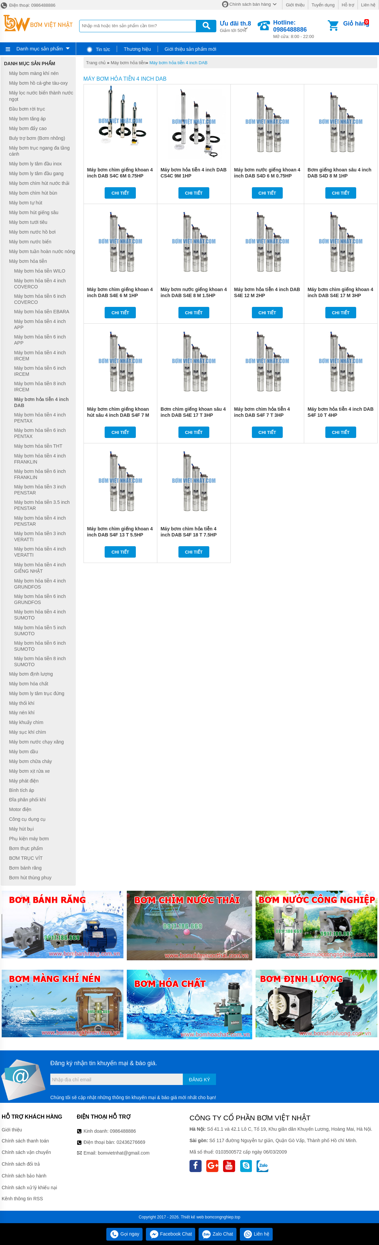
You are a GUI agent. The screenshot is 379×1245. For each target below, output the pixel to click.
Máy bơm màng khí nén (34, 73)
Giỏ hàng (356, 23)
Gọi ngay (124, 1234)
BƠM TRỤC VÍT (26, 858)
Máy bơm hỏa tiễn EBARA (41, 311)
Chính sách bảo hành (24, 1175)
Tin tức (98, 49)
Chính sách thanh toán (25, 1140)
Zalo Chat (217, 1234)
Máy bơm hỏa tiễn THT (38, 446)
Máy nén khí (22, 713)
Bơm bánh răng (25, 868)
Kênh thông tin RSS (22, 1198)
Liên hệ (368, 4)
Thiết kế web (192, 1217)
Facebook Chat (170, 1234)
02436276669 (130, 1142)
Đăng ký (199, 1079)
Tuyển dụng (323, 4)
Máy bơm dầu (23, 751)
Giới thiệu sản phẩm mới (190, 49)
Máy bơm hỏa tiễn (128, 62)
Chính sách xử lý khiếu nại (29, 1187)
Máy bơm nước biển (30, 241)
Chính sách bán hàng (250, 4)
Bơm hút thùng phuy (30, 877)
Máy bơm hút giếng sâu (33, 212)
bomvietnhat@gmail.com (124, 1153)
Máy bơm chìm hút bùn (33, 193)
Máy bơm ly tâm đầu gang (36, 173)
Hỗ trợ (348, 4)
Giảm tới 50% (235, 26)
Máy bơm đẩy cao (28, 128)
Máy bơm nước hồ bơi (32, 232)
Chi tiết (120, 193)
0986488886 (123, 1131)
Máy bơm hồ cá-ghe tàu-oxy (38, 83)
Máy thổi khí (22, 703)
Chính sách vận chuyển (26, 1152)
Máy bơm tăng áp (27, 118)
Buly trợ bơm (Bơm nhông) (37, 138)
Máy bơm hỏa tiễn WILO (39, 271)
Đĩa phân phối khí (27, 799)
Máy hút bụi (21, 829)
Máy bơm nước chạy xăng (36, 742)
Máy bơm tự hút (25, 202)
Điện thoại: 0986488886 (27, 5)
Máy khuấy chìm (26, 722)
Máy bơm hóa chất (28, 683)
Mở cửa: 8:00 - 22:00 (300, 29)
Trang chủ (96, 62)
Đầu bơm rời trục (27, 109)
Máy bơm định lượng (31, 674)
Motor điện (20, 809)
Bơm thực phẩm (26, 848)
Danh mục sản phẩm (39, 48)
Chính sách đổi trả (21, 1164)
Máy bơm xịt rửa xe (29, 771)
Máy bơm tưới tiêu (28, 222)
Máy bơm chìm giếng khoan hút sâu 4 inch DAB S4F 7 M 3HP (118, 415)
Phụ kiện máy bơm (29, 838)
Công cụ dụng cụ (27, 819)
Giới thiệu (295, 4)
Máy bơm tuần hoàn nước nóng (42, 251)
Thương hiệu (137, 49)
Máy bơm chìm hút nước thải (39, 183)
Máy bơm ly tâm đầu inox (35, 163)
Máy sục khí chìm (27, 732)
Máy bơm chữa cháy (30, 761)
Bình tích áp (21, 790)
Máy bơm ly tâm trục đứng (36, 693)
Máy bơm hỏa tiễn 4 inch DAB (178, 62)
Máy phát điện (24, 781)
